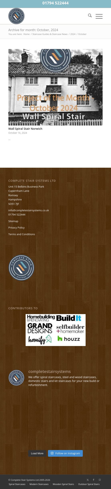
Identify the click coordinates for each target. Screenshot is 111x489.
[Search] (88, 16)
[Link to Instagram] (100, 480)
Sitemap (13, 221)
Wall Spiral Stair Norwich (25, 129)
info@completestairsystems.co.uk (28, 210)
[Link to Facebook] (94, 480)
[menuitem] (88, 16)
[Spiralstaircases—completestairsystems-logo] (46, 16)
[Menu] (97, 16)
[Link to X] (88, 480)
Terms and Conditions (21, 234)
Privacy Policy (16, 227)
